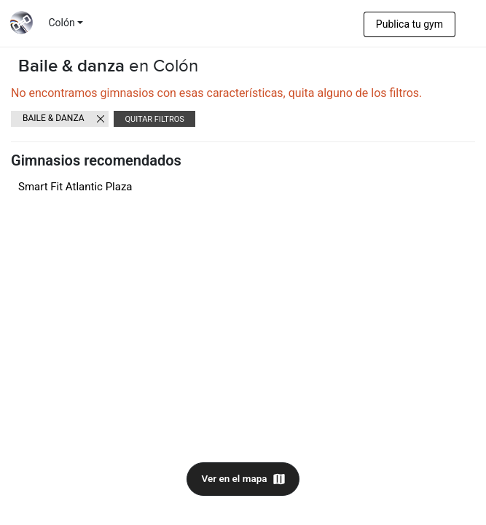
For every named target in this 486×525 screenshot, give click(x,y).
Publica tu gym (409, 24)
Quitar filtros (154, 119)
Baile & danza (54, 118)
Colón (62, 22)
